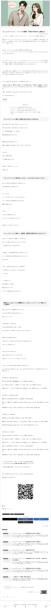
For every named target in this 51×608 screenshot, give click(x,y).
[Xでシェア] (10, 519)
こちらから (27, 474)
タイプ (11, 514)
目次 (24, 104)
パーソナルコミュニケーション (19, 514)
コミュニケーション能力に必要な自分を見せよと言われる (21, 107)
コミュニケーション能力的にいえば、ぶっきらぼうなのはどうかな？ (23, 108)
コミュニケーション (5, 514)
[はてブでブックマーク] (41, 519)
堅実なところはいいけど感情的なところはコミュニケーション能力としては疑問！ (26, 112)
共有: (12, 114)
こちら (21, 74)
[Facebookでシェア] (25, 519)
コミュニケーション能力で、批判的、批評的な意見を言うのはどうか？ (24, 110)
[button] (25, 522)
